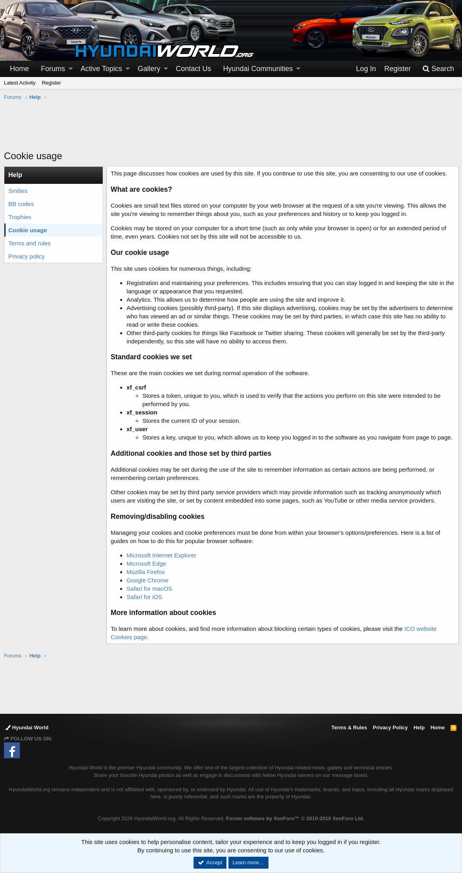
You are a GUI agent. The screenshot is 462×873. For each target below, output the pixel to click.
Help (419, 727)
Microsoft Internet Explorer (162, 555)
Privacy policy (26, 256)
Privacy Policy (390, 727)
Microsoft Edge (147, 563)
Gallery (149, 69)
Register (51, 83)
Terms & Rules (349, 727)
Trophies (19, 217)
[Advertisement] (231, 129)
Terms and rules (29, 243)
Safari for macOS (150, 588)
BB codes (21, 203)
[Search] (438, 69)
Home (19, 69)
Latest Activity (19, 83)
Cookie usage (27, 230)
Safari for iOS (145, 597)
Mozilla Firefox (146, 572)
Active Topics (101, 69)
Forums (53, 69)
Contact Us (193, 69)
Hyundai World (27, 727)
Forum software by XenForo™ (295, 818)
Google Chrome (148, 580)
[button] (71, 69)
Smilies (17, 190)
